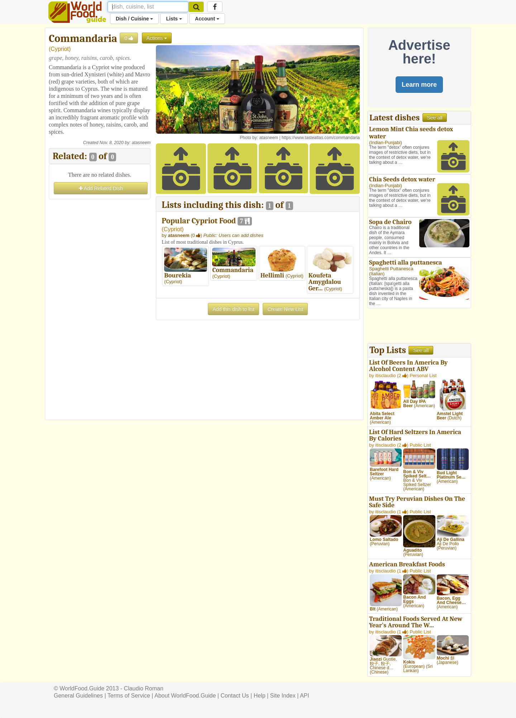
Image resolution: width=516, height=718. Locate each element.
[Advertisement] (99, 308)
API (304, 696)
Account (207, 19)
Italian (377, 273)
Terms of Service (129, 696)
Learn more (419, 84)
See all (435, 117)
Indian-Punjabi (385, 142)
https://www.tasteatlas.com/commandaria (321, 137)
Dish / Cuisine (134, 19)
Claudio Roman (143, 688)
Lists (174, 19)
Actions (157, 38)
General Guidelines (78, 696)
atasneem (141, 142)
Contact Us (234, 696)
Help (260, 696)
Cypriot (60, 49)
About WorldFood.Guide (185, 696)
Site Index (283, 696)
